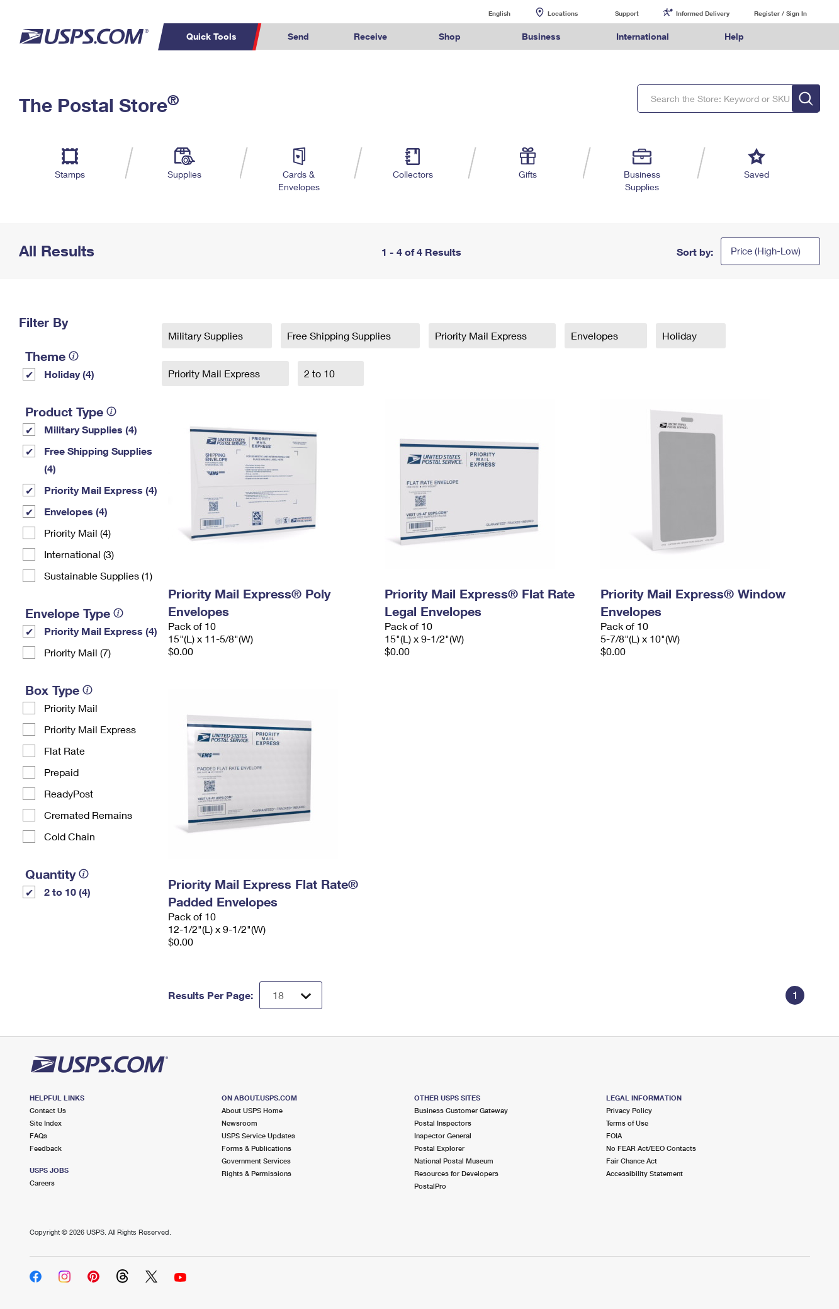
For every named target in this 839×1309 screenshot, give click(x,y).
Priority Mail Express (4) (100, 490)
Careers (42, 1183)
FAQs (38, 1135)
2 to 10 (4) (67, 892)
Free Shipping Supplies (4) (98, 459)
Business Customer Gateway (461, 1110)
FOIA (614, 1135)
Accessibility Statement (644, 1173)
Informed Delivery (702, 13)
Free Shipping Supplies (340, 335)
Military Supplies (206, 335)
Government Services (256, 1161)
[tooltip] (74, 356)
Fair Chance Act (631, 1161)
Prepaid (61, 772)
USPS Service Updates (258, 1135)
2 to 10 (320, 373)
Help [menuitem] (734, 36)
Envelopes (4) (76, 511)
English (486, 13)
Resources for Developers (456, 1173)
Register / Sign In (780, 13)
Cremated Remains (88, 815)
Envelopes (596, 335)
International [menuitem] (642, 36)
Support (627, 13)
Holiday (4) (69, 374)
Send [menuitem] (298, 36)
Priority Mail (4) (77, 533)
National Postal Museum (453, 1161)
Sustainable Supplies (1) (98, 575)
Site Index (46, 1123)
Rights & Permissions (256, 1173)
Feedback (46, 1148)
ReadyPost (68, 793)
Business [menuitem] (541, 36)
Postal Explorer (439, 1148)
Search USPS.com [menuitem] (790, 36)
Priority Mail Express (90, 729)
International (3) (79, 554)
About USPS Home (252, 1110)
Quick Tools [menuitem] (211, 36)
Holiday (680, 335)
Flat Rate (64, 751)
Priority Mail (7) (77, 652)
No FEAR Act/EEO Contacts (651, 1148)
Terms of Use (627, 1123)
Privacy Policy (629, 1110)
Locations (563, 13)
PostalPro (430, 1186)
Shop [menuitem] (450, 36)
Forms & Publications (256, 1148)
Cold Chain (69, 836)
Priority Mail (71, 708)
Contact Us (48, 1110)
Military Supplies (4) (90, 429)
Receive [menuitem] (370, 36)
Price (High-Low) (766, 250)
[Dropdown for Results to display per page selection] (290, 995)
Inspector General (442, 1135)
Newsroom (239, 1123)
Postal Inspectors (442, 1123)
